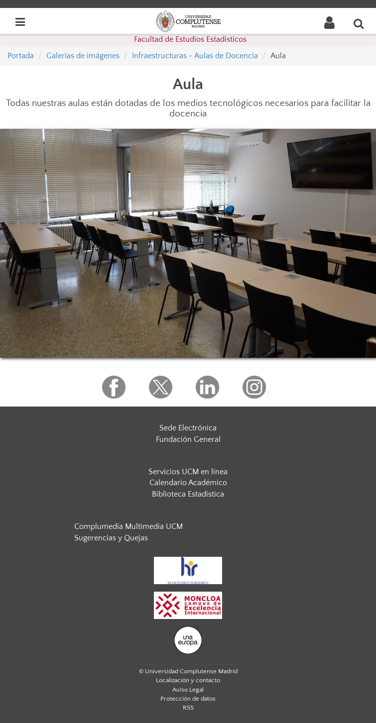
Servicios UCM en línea (188, 471)
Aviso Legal (188, 689)
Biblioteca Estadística (188, 494)
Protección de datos (188, 698)
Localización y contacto (188, 680)
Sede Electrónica (188, 427)
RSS (188, 707)
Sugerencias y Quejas (111, 537)
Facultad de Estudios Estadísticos (190, 39)
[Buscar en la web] (359, 23)
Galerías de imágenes (83, 55)
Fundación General (188, 439)
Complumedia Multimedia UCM (128, 526)
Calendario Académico (188, 482)
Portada (20, 55)
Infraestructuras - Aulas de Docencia (195, 55)
